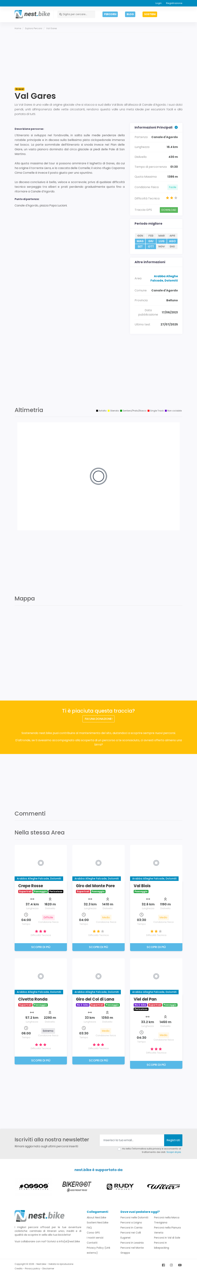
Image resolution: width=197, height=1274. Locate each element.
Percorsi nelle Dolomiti (134, 1217)
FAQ (89, 1227)
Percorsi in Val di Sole (167, 1237)
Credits (19, 1268)
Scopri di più (174, 1152)
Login (159, 3)
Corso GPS (93, 1232)
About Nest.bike (96, 1217)
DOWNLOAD (168, 210)
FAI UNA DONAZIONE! (98, 719)
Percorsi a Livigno (131, 1222)
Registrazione (174, 3)
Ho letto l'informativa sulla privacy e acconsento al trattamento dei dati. (151, 1150)
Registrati (173, 1140)
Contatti (92, 1242)
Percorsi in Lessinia (132, 1242)
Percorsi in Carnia (131, 1227)
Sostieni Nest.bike (97, 1222)
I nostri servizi (95, 1237)
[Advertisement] (98, 60)
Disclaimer (48, 1268)
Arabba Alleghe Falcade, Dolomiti (164, 278)
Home (18, 28)
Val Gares (51, 28)
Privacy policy (32, 1268)
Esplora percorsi (33, 28)
